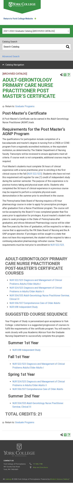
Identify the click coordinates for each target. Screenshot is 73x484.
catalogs (8, 480)
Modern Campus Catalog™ (60, 480)
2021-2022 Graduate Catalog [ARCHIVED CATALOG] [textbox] (29, 31)
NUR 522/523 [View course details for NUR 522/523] (34, 174)
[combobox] (36, 31)
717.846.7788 (37, 465)
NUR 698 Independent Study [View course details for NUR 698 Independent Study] (24, 308)
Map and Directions (40, 469)
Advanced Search (10, 56)
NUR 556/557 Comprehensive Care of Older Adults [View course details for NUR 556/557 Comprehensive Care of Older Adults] (35, 304)
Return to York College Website (18, 18)
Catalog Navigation (14, 64)
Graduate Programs (24, 107)
